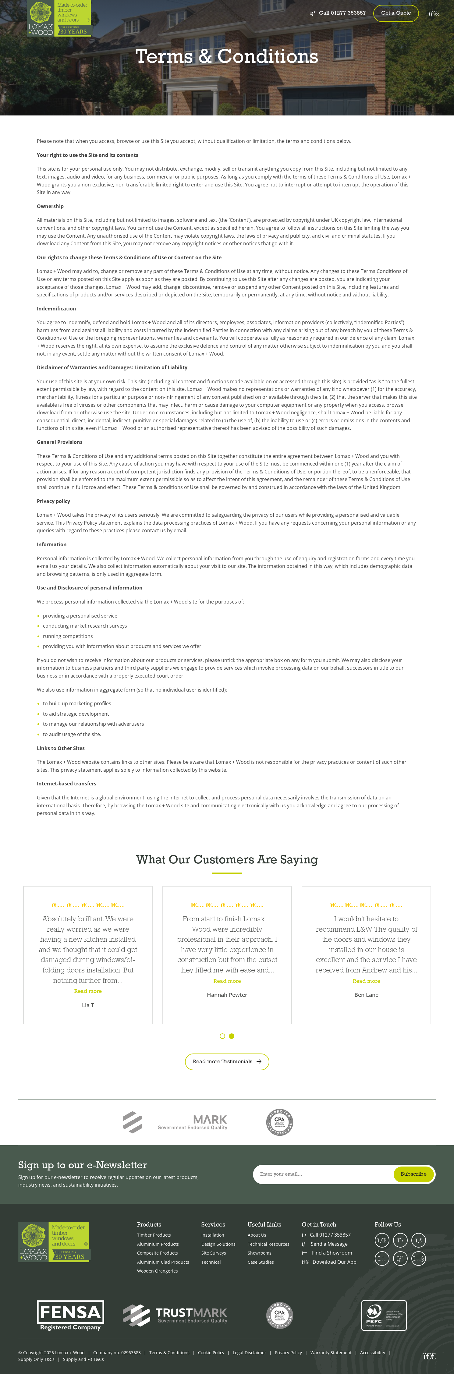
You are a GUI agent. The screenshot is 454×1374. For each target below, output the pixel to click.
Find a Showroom (327, 1252)
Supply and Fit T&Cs (83, 1359)
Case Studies (261, 1262)
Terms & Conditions (169, 1352)
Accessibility (372, 1352)
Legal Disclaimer (249, 1352)
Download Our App (329, 1262)
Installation (212, 1235)
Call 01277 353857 (338, 13)
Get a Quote (396, 13)
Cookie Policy (211, 1352)
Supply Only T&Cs (36, 1359)
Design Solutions (218, 1244)
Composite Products (157, 1253)
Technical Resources (268, 1244)
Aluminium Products (158, 1244)
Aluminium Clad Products (163, 1262)
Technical (211, 1262)
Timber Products (154, 1235)
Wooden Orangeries (157, 1271)
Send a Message (325, 1244)
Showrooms (259, 1253)
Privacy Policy (288, 1352)
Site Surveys (213, 1253)
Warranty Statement (331, 1352)
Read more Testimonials (222, 1062)
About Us (257, 1235)
